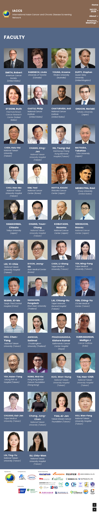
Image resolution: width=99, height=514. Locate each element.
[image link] (6, 14)
